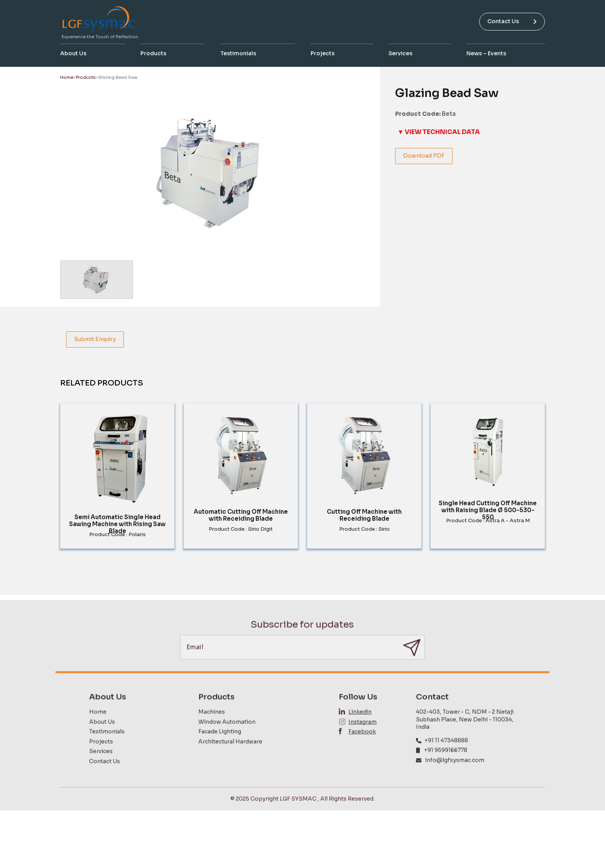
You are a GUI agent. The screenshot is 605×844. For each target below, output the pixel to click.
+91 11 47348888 (446, 755)
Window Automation (226, 737)
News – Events (486, 53)
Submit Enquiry (95, 339)
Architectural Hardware (230, 756)
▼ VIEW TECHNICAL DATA (438, 132)
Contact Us (512, 21)
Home (66, 77)
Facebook (362, 746)
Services (400, 53)
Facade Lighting (219, 746)
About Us (73, 53)
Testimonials (238, 53)
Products (153, 53)
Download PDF (423, 155)
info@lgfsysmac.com (454, 775)
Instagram (362, 737)
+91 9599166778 (445, 765)
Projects (323, 53)
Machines (211, 726)
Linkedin (360, 726)
